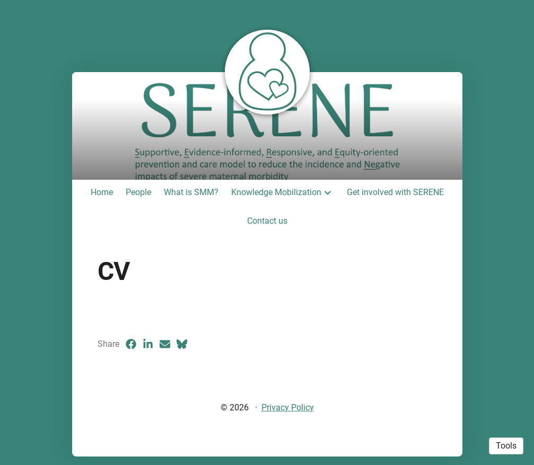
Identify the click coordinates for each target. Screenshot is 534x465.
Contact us (267, 221)
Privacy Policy (287, 407)
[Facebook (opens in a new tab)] (131, 344)
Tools (506, 446)
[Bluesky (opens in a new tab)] (182, 344)
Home (102, 192)
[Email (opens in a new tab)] (165, 344)
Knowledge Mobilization (276, 192)
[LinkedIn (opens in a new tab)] (148, 344)
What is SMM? (191, 192)
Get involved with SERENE (395, 192)
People (138, 192)
